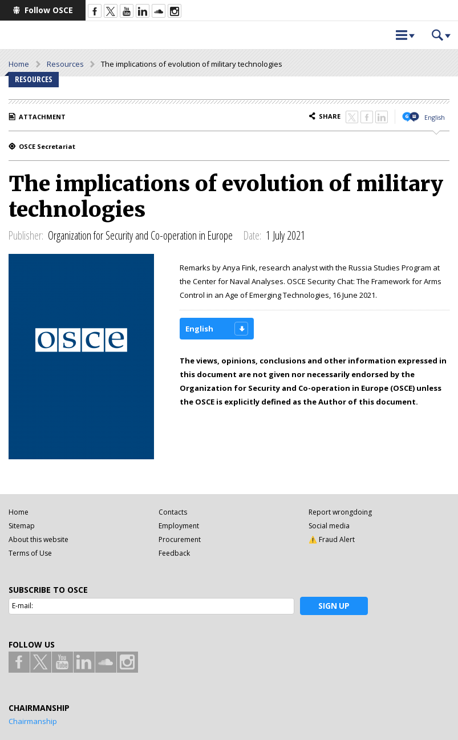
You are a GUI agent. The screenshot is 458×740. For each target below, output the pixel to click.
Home (19, 64)
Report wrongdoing (340, 512)
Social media (329, 526)
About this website (38, 539)
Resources (65, 64)
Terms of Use (30, 553)
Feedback (174, 553)
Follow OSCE (49, 10)
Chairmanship (33, 721)
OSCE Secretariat (47, 146)
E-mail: (22, 605)
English (434, 117)
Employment (179, 526)
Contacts (173, 512)
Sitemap (22, 526)
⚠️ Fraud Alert (332, 539)
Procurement (180, 539)
